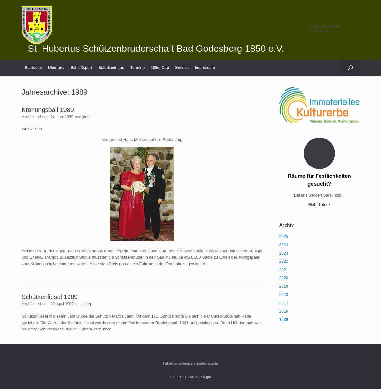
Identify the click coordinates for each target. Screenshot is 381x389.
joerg (86, 117)
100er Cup (160, 68)
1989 (283, 319)
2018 (283, 294)
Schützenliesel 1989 (50, 296)
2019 (283, 286)
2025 (283, 236)
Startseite (33, 68)
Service (182, 68)
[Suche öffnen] (350, 68)
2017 (283, 303)
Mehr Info (319, 204)
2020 (283, 278)
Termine (137, 68)
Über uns (56, 68)
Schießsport (81, 68)
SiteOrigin (203, 377)
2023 (283, 253)
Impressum (205, 68)
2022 (283, 261)
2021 (283, 269)
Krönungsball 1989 (48, 109)
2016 (283, 311)
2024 (283, 244)
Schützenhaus (111, 68)
